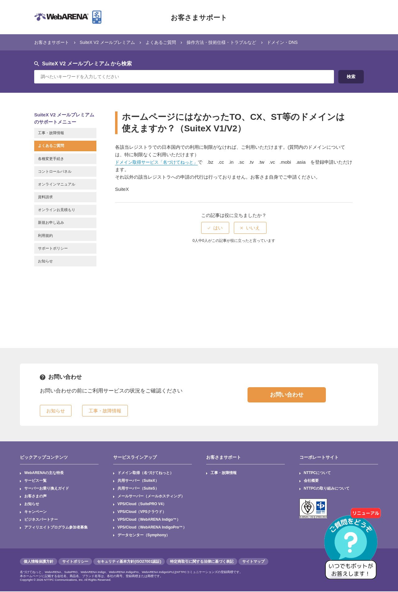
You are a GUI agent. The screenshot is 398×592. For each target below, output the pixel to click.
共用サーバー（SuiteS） (138, 488)
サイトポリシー (75, 562)
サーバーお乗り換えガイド (46, 488)
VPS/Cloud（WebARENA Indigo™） (149, 520)
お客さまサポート (199, 17)
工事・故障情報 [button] (105, 410)
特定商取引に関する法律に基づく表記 (202, 562)
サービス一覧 (35, 481)
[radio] (215, 227)
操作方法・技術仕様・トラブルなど (232, 42)
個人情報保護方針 (38, 562)
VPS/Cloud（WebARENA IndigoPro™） (152, 528)
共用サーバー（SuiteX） (138, 481)
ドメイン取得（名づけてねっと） (146, 473)
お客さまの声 (35, 497)
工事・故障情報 (224, 473)
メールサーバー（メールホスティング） (151, 497)
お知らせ (31, 504)
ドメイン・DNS (297, 42)
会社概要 (311, 481)
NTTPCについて (317, 473)
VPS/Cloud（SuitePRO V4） (142, 504)
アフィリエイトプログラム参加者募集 (56, 528)
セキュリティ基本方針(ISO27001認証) (129, 562)
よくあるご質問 (168, 42)
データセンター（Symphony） (144, 535)
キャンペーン (35, 512)
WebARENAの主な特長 (44, 473)
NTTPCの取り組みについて (327, 488)
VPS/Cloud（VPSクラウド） (142, 512)
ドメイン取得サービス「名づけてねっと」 (159, 162)
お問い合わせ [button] (286, 395)
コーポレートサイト (319, 457)
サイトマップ (253, 562)
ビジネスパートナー (41, 520)
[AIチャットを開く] (353, 547)
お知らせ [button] (55, 410)
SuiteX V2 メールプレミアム (111, 42)
